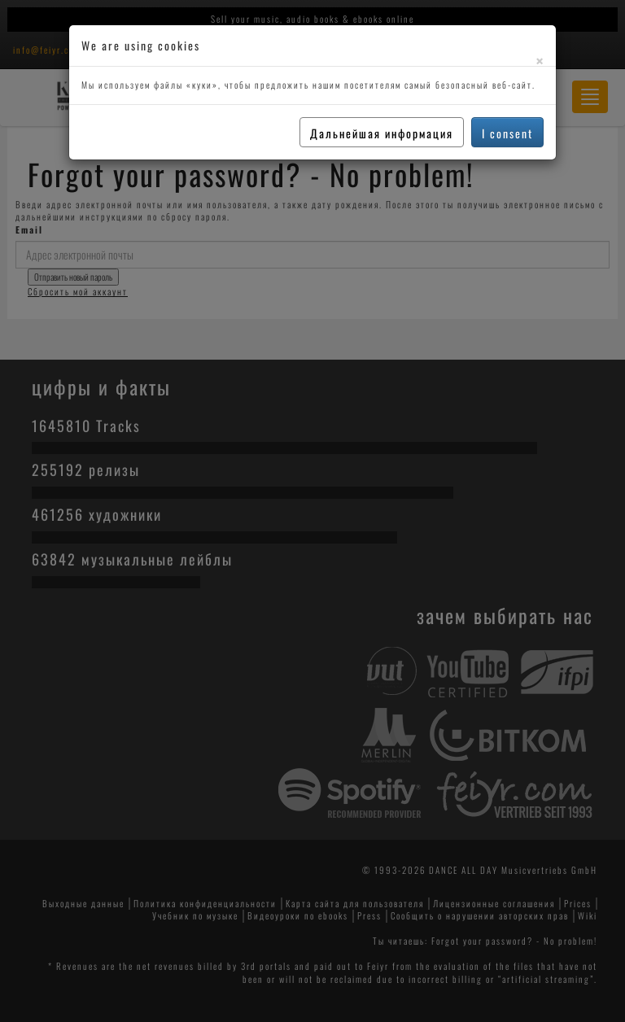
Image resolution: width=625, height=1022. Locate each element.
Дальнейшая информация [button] (381, 133)
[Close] (539, 60)
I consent (507, 133)
